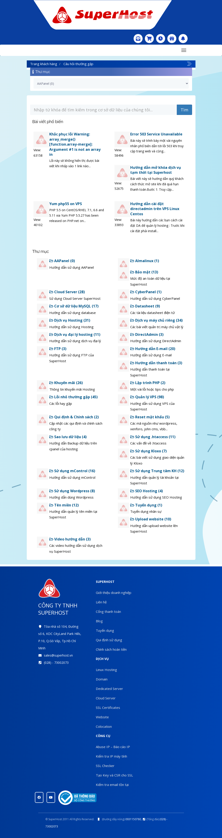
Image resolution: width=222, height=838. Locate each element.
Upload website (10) (150, 519)
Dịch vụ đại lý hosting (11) (74, 334)
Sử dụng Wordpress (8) (72, 490)
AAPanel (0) (62, 260)
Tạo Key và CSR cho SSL (114, 775)
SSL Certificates (108, 707)
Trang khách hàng (43, 64)
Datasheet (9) (145, 306)
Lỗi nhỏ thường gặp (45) (73, 396)
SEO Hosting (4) (146, 490)
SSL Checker (105, 765)
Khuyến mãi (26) (66, 382)
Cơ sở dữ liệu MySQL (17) (74, 306)
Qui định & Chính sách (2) (74, 416)
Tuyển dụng (105, 630)
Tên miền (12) (64, 505)
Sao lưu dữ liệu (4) (68, 436)
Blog (99, 621)
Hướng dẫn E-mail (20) (152, 348)
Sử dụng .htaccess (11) (152, 436)
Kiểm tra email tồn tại (112, 784)
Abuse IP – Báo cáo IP (113, 746)
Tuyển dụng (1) (146, 505)
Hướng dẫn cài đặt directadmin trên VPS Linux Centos (154, 208)
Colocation (104, 726)
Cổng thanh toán (108, 611)
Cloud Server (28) (67, 291)
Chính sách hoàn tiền (111, 649)
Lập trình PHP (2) (147, 382)
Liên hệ (101, 602)
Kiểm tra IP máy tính (111, 756)
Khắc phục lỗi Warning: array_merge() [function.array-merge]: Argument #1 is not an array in (75, 144)
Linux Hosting (106, 669)
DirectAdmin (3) (147, 334)
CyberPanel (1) (145, 291)
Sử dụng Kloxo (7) (148, 451)
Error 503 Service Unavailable (156, 134)
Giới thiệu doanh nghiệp (113, 592)
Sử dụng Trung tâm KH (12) (157, 470)
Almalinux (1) (144, 260)
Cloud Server (106, 698)
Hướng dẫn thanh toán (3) (156, 362)
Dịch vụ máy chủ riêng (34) (156, 320)
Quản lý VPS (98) (147, 396)
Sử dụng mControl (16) (72, 470)
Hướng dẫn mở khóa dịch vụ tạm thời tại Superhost (155, 170)
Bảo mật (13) (144, 272)
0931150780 (133, 819)
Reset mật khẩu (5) (150, 416)
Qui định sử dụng (109, 640)
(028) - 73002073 (56, 662)
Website (102, 717)
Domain (102, 679)
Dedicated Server (109, 688)
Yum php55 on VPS (65, 203)
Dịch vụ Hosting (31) (69, 320)
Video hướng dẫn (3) (70, 539)
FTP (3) (57, 348)
